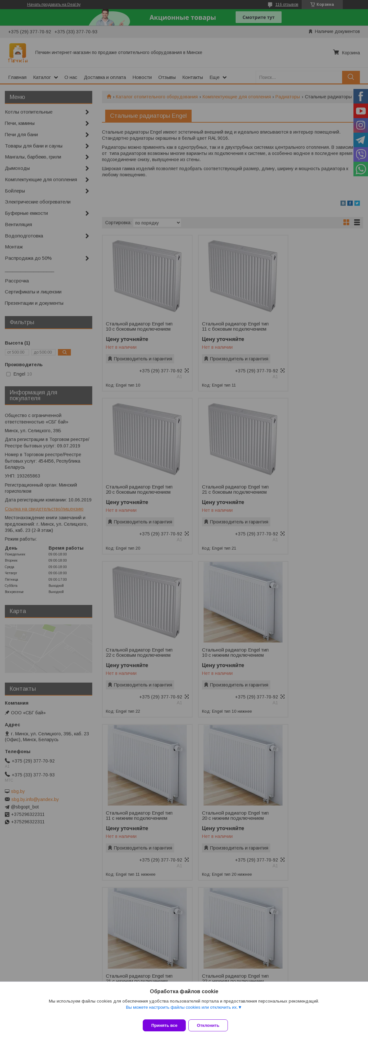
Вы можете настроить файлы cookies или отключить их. (182, 1011)
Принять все (164, 1025)
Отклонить (212, 1025)
